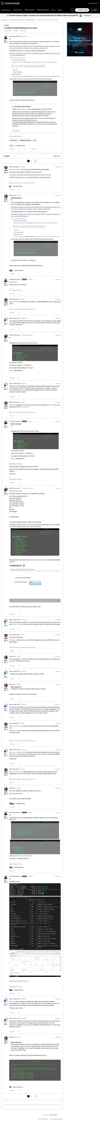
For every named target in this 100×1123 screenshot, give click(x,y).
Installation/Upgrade (25, 140)
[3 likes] (17, 804)
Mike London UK (14, 318)
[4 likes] (17, 146)
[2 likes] (16, 270)
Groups (53, 10)
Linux (34, 140)
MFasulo (11, 195)
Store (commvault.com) (16, 793)
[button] (82, 10)
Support (59, 10)
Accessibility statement (56, 1119)
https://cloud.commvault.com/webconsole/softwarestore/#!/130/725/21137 (30, 174)
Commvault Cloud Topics (16, 20)
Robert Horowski (14, 335)
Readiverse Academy (43, 10)
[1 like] (16, 186)
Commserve (13, 140)
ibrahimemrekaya (14, 36)
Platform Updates (30, 10)
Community (4, 20)
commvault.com (93, 3)
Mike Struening (13, 167)
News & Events (18, 10)
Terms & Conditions (42, 1119)
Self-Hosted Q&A (30, 20)
